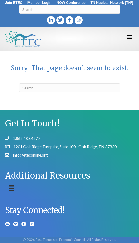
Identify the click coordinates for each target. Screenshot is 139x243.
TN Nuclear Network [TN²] (111, 3)
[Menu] (11, 188)
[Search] (69, 9)
